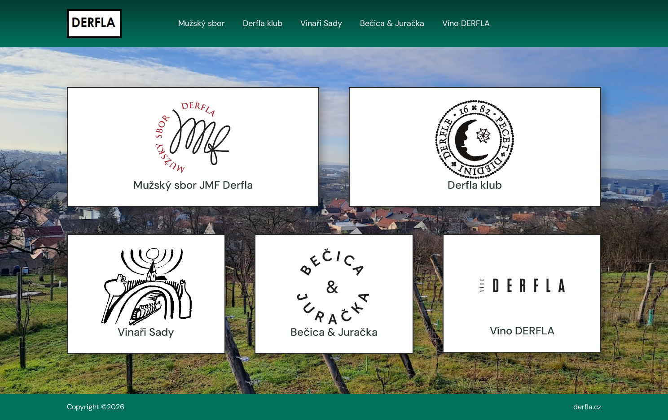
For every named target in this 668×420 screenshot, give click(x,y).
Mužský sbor (201, 24)
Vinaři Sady (321, 24)
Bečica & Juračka (392, 24)
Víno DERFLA (466, 24)
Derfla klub (262, 24)
